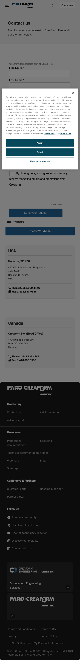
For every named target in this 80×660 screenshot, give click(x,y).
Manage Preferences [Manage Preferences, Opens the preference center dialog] (40, 161)
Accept (40, 143)
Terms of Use (65, 133)
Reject (40, 152)
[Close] (73, 93)
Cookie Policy (49, 133)
